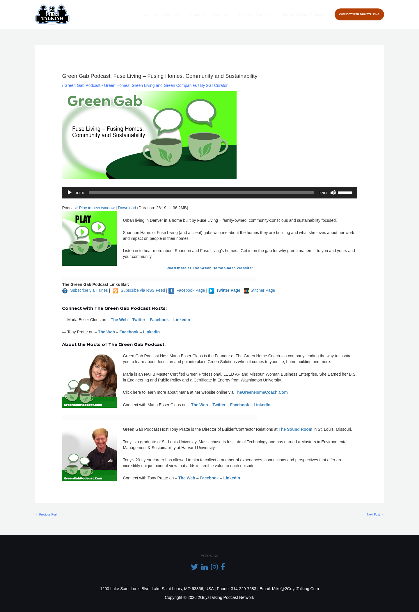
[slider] (201, 192)
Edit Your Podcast (259, 14)
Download (127, 207)
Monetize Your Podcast (303, 14)
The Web (119, 319)
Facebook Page (190, 290)
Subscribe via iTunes (89, 290)
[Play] (69, 193)
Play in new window (97, 207)
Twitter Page (228, 290)
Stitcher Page (263, 290)
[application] (209, 192)
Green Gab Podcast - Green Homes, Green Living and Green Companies (130, 85)
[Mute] (333, 193)
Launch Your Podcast (169, 14)
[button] (359, 14)
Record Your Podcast (215, 14)
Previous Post (46, 514)
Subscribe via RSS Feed (143, 290)
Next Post (375, 514)
